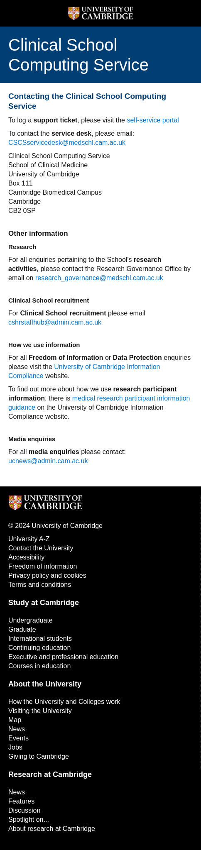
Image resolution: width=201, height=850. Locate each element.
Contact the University (41, 548)
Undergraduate (30, 620)
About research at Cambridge (51, 828)
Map (14, 719)
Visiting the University (40, 710)
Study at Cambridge (43, 602)
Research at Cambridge (50, 774)
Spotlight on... (28, 819)
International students (40, 638)
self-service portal (153, 120)
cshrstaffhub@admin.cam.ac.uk (54, 322)
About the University (44, 684)
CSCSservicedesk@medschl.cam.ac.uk (66, 142)
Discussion (24, 810)
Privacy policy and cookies (47, 575)
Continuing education (39, 647)
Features (21, 801)
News (16, 729)
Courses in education (39, 665)
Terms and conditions (39, 584)
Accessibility (26, 557)
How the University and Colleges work (64, 701)
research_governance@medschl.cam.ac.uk (99, 277)
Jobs (15, 747)
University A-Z (29, 538)
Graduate (22, 629)
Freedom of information (42, 566)
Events (18, 738)
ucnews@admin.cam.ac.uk (48, 460)
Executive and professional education (63, 656)
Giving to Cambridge (38, 756)
